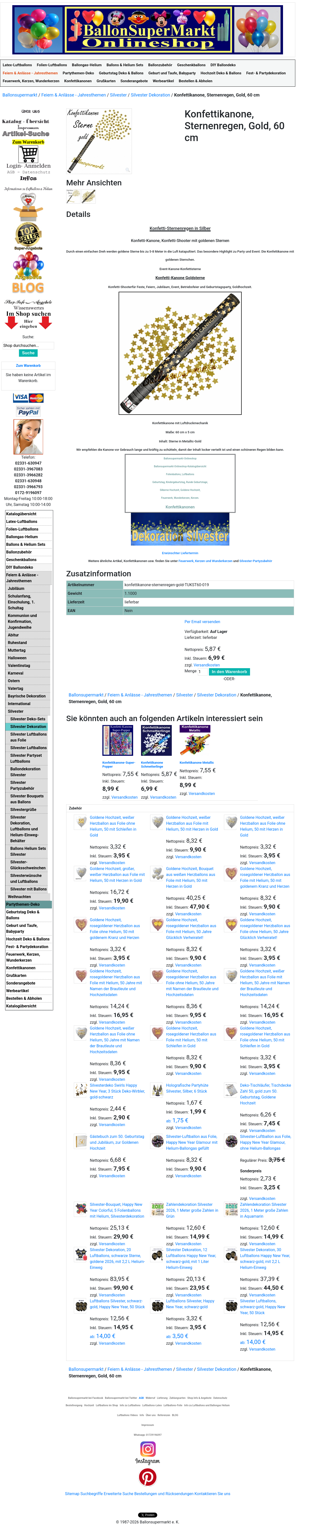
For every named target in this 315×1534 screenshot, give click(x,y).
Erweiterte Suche (118, 1493)
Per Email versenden (202, 621)
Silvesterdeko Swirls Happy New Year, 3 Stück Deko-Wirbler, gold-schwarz (117, 1091)
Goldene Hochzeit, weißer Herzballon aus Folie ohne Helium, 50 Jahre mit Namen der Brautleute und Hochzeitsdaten (115, 1040)
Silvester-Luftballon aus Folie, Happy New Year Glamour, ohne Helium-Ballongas (265, 1142)
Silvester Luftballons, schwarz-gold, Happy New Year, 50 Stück (262, 1307)
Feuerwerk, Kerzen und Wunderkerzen (206, 561)
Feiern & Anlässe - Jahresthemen (73, 94)
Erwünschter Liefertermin (180, 553)
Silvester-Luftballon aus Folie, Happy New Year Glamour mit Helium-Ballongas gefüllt (192, 1142)
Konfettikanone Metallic (197, 762)
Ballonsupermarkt (19, 94)
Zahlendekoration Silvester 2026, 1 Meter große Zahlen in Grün (192, 1210)
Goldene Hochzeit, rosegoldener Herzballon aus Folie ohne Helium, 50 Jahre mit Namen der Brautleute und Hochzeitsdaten (192, 983)
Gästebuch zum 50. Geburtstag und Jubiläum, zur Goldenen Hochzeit (117, 1142)
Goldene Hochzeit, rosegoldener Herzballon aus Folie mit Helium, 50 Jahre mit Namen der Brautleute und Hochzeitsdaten (116, 983)
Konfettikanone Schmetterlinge (152, 764)
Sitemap (72, 1493)
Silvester (118, 94)
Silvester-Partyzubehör (255, 561)
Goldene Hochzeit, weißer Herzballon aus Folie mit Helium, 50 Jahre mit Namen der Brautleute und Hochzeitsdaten (265, 983)
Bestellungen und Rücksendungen (164, 1493)
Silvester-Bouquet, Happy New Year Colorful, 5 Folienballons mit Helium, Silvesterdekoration (117, 1210)
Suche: (28, 337)
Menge (191, 671)
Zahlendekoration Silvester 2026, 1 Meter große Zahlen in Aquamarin (264, 1210)
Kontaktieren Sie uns (212, 1493)
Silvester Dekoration (150, 94)
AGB (141, 1398)
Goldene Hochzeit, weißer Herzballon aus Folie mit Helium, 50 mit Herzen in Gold (192, 823)
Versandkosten (207, 665)
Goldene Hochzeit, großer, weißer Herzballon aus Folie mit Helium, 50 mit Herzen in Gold (117, 874)
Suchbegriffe (91, 1493)
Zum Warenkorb (28, 366)
